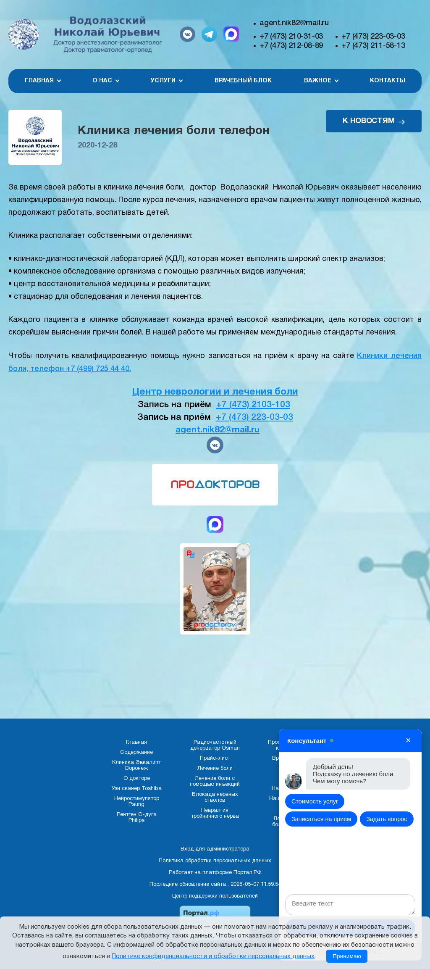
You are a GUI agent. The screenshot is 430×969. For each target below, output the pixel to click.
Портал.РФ (247, 872)
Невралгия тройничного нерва (215, 813)
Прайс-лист (215, 758)
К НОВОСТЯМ (374, 121)
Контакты (387, 81)
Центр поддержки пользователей (215, 896)
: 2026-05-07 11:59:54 (254, 884)
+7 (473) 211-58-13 (373, 45)
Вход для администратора (215, 849)
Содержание (136, 752)
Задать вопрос (386, 819)
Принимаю (347, 956)
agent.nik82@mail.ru (294, 23)
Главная (136, 742)
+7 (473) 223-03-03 (373, 36)
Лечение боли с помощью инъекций (215, 781)
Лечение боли (215, 768)
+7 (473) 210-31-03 (291, 36)
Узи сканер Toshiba (137, 788)
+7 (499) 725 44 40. (98, 369)
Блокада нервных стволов (215, 797)
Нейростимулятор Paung (136, 801)
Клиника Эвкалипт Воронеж (136, 765)
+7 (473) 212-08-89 (291, 45)
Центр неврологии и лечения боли (215, 392)
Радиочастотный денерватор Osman (215, 745)
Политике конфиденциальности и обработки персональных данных (213, 956)
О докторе (136, 778)
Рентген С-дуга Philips (137, 817)
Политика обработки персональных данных (215, 861)
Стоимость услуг (314, 801)
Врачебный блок (243, 81)
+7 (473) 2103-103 (253, 405)
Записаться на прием (321, 819)
